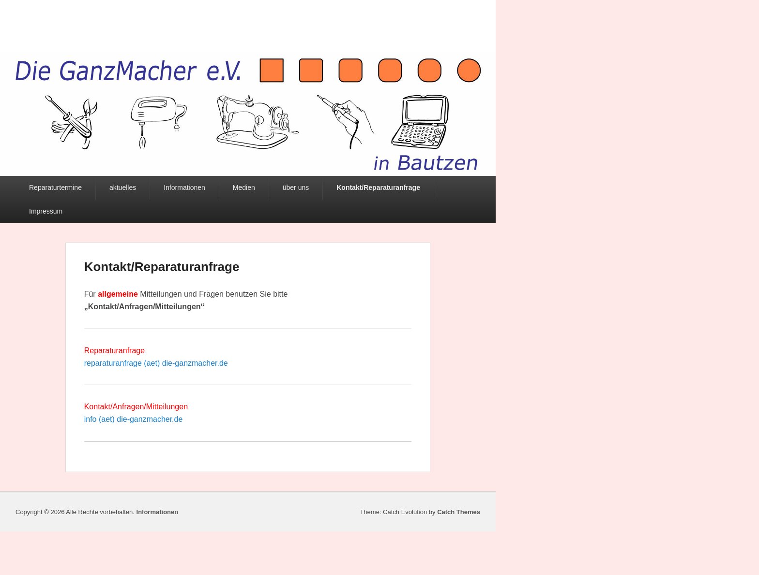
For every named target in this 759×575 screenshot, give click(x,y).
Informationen (184, 187)
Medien (244, 187)
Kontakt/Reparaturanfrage (378, 187)
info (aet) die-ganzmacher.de (133, 419)
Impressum (45, 211)
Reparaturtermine (55, 187)
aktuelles (122, 187)
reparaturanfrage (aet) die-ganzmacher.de (156, 363)
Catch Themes (458, 512)
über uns (296, 187)
